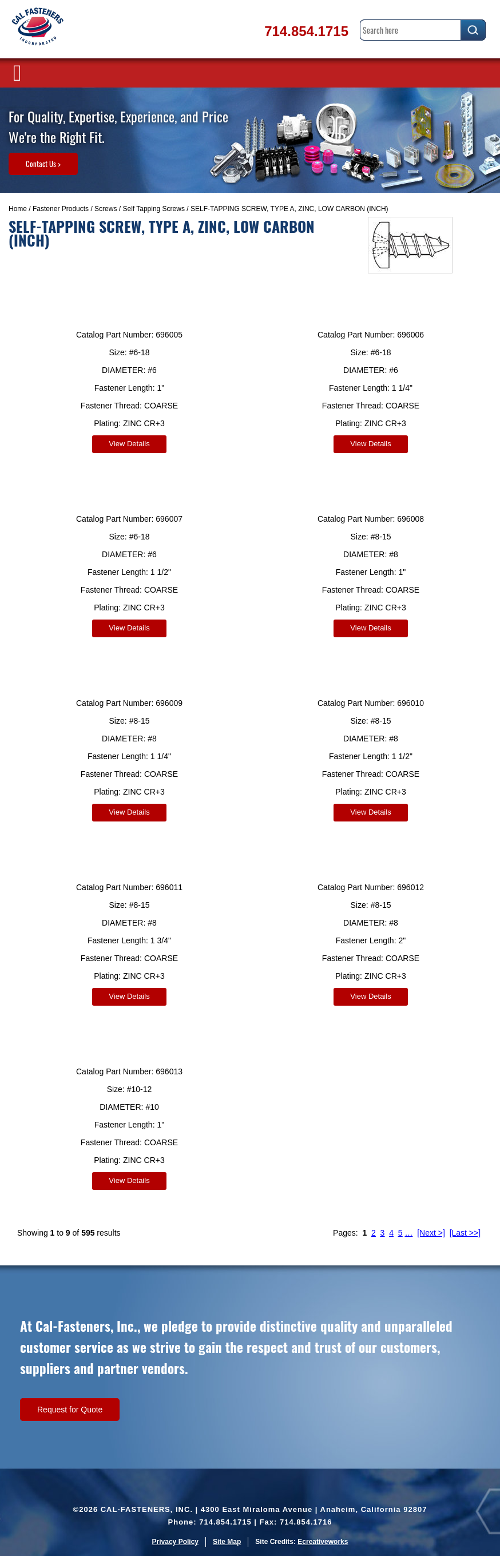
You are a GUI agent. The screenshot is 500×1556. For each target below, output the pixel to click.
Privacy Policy (175, 1542)
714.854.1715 (306, 31)
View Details (129, 443)
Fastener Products (61, 209)
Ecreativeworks (322, 1542)
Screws (105, 209)
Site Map (227, 1542)
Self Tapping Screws (153, 209)
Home (18, 209)
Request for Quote (69, 1409)
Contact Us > (43, 163)
